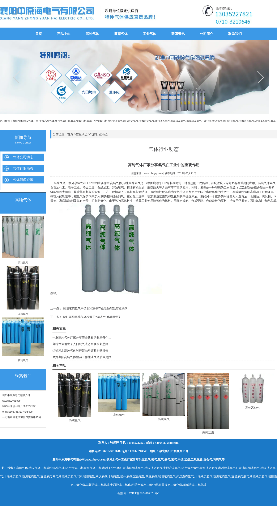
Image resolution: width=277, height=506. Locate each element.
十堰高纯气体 (46, 121)
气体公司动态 (23, 157)
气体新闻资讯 (23, 180)
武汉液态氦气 (130, 121)
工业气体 (149, 34)
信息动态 (82, 134)
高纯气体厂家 (62, 183)
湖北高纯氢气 (131, 183)
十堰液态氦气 (146, 121)
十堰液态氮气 (246, 121)
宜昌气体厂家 (78, 121)
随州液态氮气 (262, 121)
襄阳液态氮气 (214, 121)
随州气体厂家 (62, 121)
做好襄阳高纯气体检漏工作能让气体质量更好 (92, 317)
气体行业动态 (23, 168)
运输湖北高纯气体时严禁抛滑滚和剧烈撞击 (80, 350)
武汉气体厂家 (30, 121)
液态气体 (121, 34)
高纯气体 (92, 34)
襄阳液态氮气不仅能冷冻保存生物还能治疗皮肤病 (95, 308)
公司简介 (206, 34)
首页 (38, 34)
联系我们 (235, 34)
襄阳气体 (18, 121)
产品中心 (64, 34)
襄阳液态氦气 (115, 121)
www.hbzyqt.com (11, 400)
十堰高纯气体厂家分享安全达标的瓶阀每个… (81, 337)
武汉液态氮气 (230, 121)
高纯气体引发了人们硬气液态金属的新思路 (80, 344)
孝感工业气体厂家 (97, 121)
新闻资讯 (178, 34)
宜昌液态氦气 (178, 121)
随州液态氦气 (162, 121)
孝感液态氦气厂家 (197, 121)
